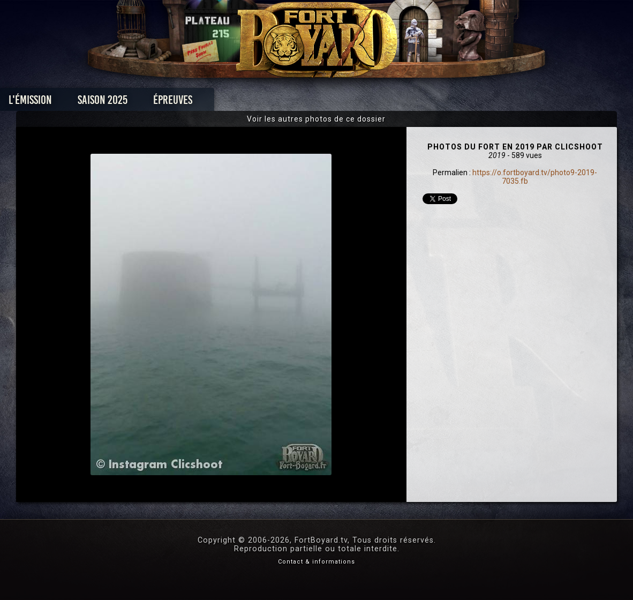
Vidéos (333, 102)
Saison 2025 (149, 102)
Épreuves (219, 102)
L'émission (77, 102)
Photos (279, 102)
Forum (448, 102)
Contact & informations (316, 561)
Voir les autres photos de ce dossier (316, 119)
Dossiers (391, 102)
